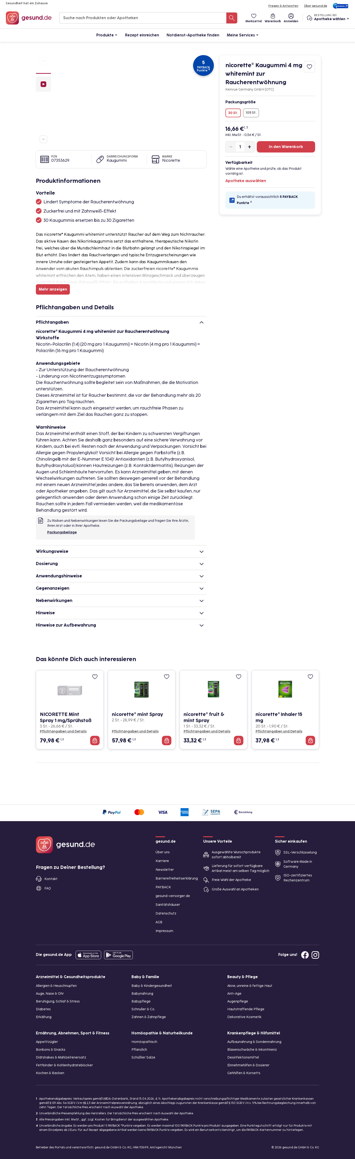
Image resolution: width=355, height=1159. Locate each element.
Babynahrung (142, 994)
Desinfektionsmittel (243, 1057)
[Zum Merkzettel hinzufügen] (309, 66)
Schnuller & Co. (143, 1009)
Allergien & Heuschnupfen (56, 986)
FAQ (47, 888)
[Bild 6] (43, 132)
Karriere (162, 861)
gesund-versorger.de (173, 896)
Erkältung (43, 1017)
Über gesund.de (315, 6)
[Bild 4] (43, 115)
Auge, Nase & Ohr (50, 994)
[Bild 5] (43, 123)
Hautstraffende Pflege (245, 1009)
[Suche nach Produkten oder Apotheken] (231, 18)
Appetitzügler (47, 1042)
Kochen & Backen (50, 1073)
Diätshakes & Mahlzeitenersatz (61, 1057)
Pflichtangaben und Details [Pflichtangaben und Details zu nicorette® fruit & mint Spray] (207, 731)
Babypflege (141, 1001)
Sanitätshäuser (168, 905)
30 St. (233, 113)
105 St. (251, 113)
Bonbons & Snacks (50, 1050)
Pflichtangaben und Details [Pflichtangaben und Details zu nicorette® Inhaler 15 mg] (279, 731)
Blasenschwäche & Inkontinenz (252, 1050)
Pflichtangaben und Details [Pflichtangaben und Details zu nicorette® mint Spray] (135, 731)
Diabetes (43, 1009)
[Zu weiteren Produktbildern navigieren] (43, 139)
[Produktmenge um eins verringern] (231, 146)
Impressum (164, 931)
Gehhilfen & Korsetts (243, 1073)
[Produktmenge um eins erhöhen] (249, 146)
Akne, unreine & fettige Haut (249, 986)
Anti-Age (234, 994)
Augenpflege (237, 1001)
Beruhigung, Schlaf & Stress (58, 1001)
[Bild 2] (43, 98)
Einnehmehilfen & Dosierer (248, 1065)
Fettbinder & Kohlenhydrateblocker (64, 1065)
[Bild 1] (43, 70)
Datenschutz (166, 913)
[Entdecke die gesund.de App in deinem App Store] (88, 955)
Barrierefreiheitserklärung (177, 878)
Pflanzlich (139, 1050)
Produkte (107, 34)
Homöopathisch (144, 1042)
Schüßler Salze (143, 1057)
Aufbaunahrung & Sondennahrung (254, 1042)
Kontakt (51, 879)
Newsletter (165, 870)
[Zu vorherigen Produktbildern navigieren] (43, 61)
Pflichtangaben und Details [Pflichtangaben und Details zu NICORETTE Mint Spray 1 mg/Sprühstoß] (63, 731)
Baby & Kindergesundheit (151, 986)
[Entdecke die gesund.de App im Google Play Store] (118, 955)
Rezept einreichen (142, 35)
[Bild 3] (43, 106)
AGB (159, 922)
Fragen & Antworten (283, 6)
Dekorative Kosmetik (244, 1017)
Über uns (163, 852)
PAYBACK (163, 887)
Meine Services (243, 34)
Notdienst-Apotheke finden (193, 35)
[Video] (43, 84)
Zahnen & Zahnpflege (148, 1017)
